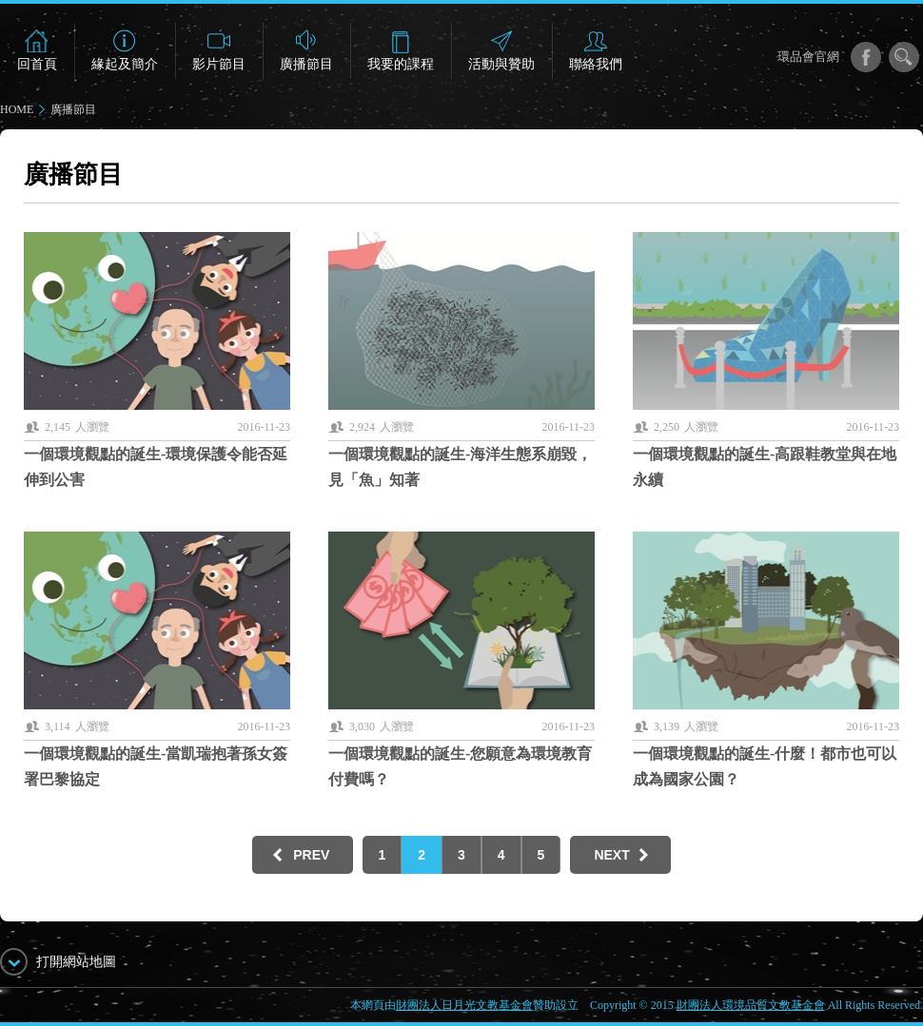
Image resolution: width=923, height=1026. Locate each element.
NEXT (611, 854)
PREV (311, 854)
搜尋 (904, 57)
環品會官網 (808, 56)
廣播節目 (306, 64)
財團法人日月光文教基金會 (464, 1005)
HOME (16, 109)
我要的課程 (400, 64)
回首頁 (37, 64)
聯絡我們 (595, 64)
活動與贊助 (501, 64)
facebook (866, 57)
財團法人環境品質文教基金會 (751, 1005)
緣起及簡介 (124, 64)
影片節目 (218, 64)
